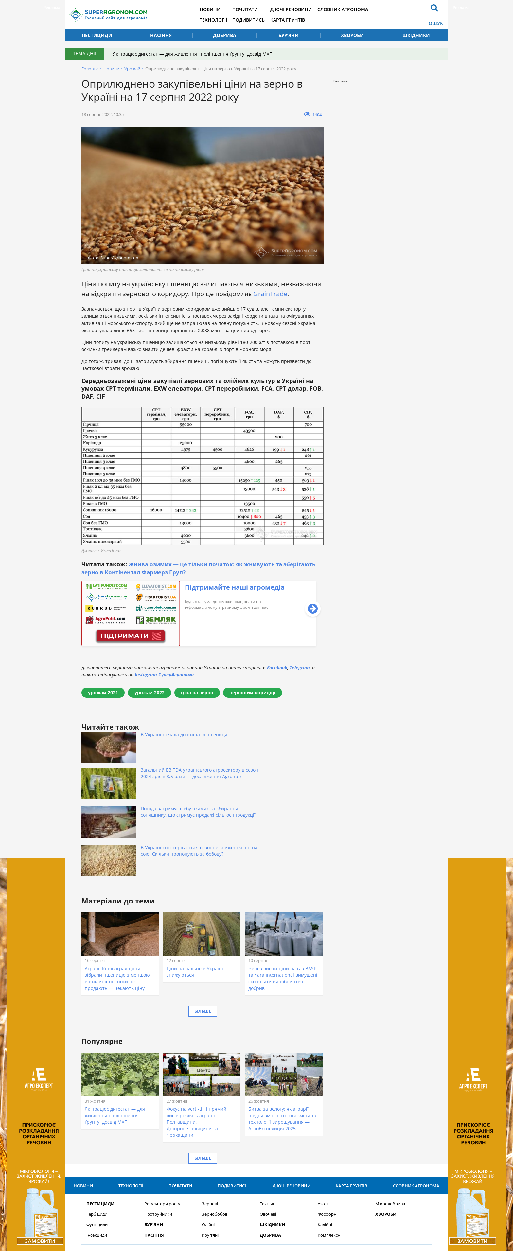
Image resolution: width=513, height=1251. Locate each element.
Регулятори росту (162, 1110)
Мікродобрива (390, 1110)
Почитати (252, 9)
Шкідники (416, 35)
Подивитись (256, 20)
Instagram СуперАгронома (164, 674)
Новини (216, 9)
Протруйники (158, 1120)
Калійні (325, 1131)
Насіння (161, 35)
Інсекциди (96, 1141)
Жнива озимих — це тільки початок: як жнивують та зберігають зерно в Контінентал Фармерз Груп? (187, 568)
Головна (89, 69)
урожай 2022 (149, 692)
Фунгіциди (97, 1131)
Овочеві (268, 1120)
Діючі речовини (299, 9)
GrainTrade (270, 293)
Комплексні (329, 1141)
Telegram (300, 667)
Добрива (224, 35)
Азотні (324, 1110)
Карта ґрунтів (296, 20)
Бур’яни (288, 35)
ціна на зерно (197, 692)
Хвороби (352, 35)
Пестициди (97, 35)
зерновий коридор (252, 692)
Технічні (268, 1110)
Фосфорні (327, 1120)
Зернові (210, 1110)
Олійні (208, 1131)
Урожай (132, 69)
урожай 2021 (103, 692)
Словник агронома (352, 9)
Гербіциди (96, 1120)
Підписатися (332, 1175)
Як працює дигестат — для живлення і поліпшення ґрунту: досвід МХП (194, 54)
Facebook (277, 667)
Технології (219, 20)
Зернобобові (215, 1120)
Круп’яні (210, 1141)
